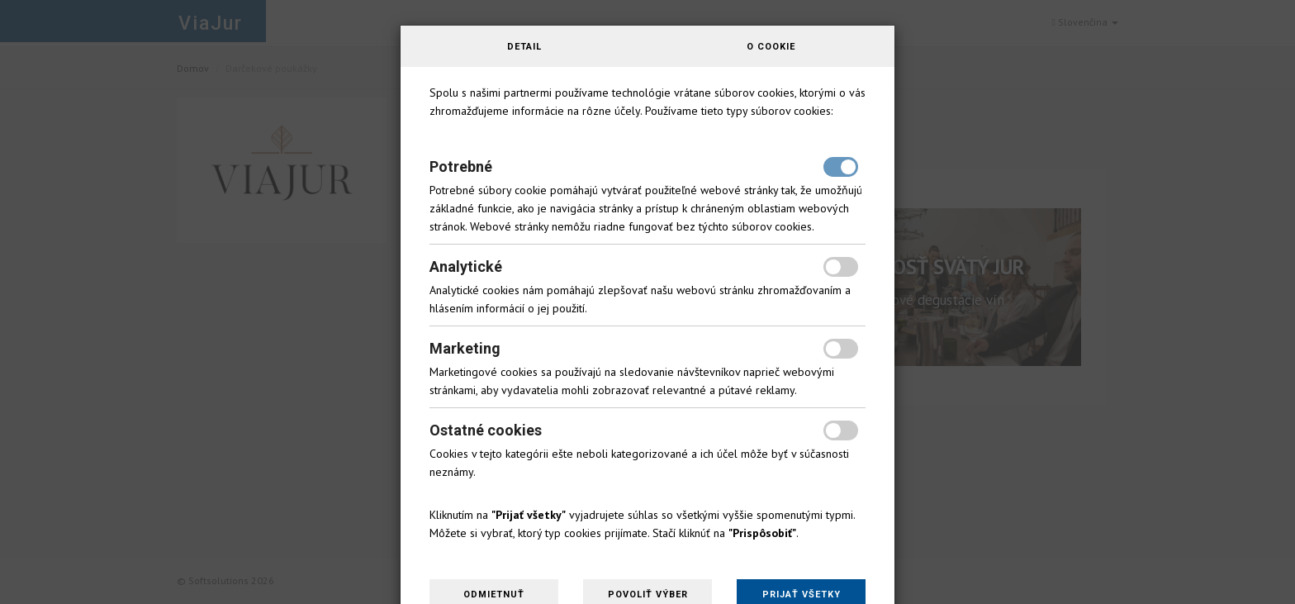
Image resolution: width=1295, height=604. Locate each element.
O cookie (771, 46)
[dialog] (647, 302)
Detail (524, 46)
